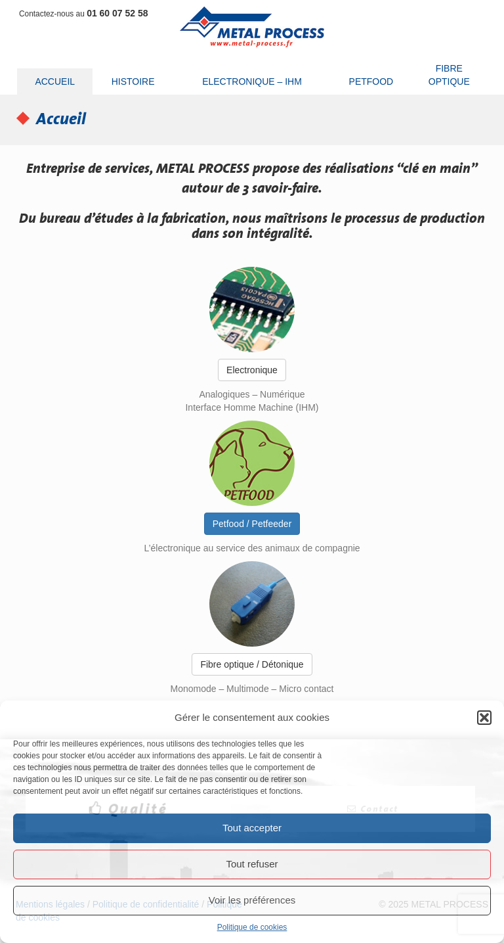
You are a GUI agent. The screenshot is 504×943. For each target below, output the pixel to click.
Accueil (55, 81)
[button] (484, 717)
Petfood (371, 81)
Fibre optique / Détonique (251, 664)
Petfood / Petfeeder (252, 523)
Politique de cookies (252, 927)
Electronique (252, 370)
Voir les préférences (252, 900)
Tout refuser (252, 863)
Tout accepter (252, 827)
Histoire (133, 81)
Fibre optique (449, 75)
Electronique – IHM (252, 81)
